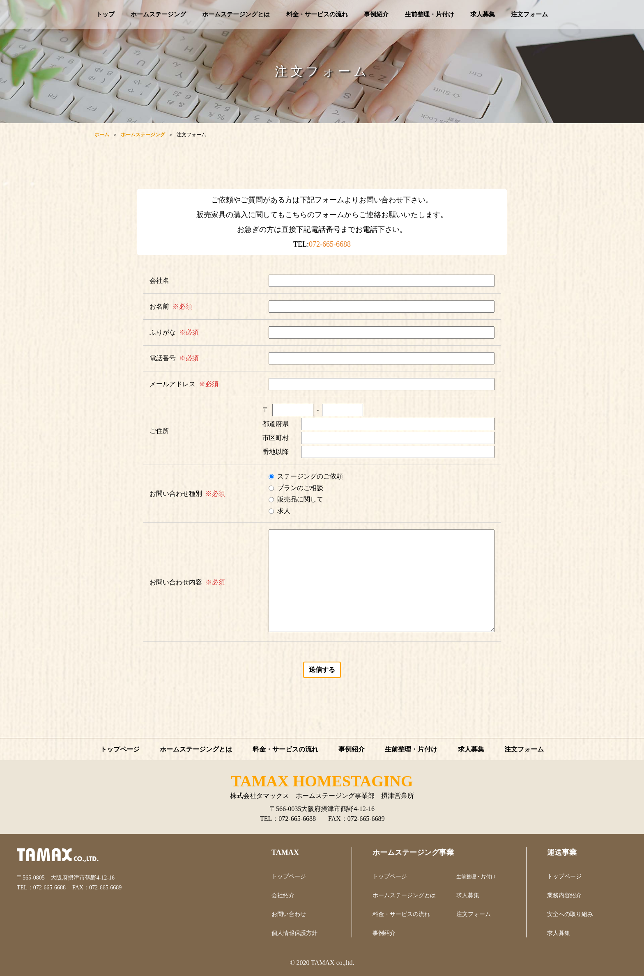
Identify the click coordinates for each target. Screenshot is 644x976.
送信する (322, 669)
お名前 (159, 306)
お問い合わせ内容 (176, 582)
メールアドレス (173, 383)
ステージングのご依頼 (310, 476)
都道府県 (275, 423)
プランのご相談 (300, 487)
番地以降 (275, 451)
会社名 (159, 280)
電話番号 (163, 358)
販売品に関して (300, 499)
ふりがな (163, 332)
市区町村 (275, 437)
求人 (283, 510)
